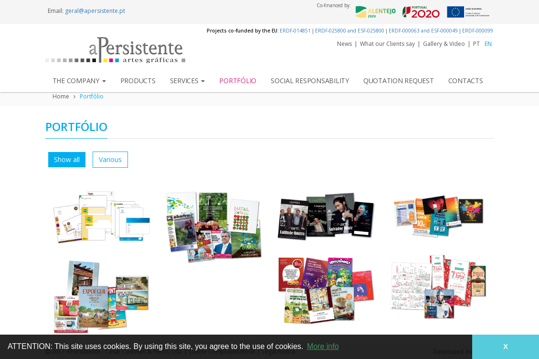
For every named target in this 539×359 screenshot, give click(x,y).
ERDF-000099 (477, 30)
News (344, 44)
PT (476, 44)
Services (187, 80)
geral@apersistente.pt (95, 11)
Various (110, 159)
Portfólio (237, 80)
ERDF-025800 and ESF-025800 (349, 30)
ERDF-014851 (295, 30)
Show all (67, 159)
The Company (79, 80)
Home (61, 96)
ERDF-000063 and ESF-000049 (423, 30)
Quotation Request (398, 80)
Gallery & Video (444, 44)
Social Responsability (310, 80)
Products (138, 80)
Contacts (465, 80)
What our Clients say (387, 44)
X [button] (505, 346)
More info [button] (323, 346)
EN (488, 44)
